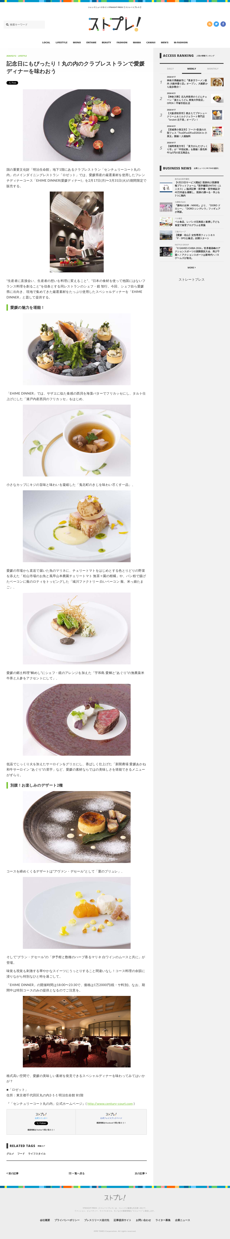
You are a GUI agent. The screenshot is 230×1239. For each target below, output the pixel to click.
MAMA (137, 42)
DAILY (170, 68)
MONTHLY (212, 68)
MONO (77, 42)
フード (21, 1153)
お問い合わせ (143, 1220)
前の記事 (12, 1173)
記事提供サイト (122, 1220)
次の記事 (141, 1173)
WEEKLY (191, 68)
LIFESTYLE (61, 42)
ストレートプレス (191, 279)
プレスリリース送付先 (96, 1220)
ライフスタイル (37, 1153)
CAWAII (150, 42)
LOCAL (46, 42)
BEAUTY (106, 42)
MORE (192, 267)
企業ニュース (182, 1220)
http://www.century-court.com (110, 1104)
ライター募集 (163, 1220)
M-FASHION (181, 42)
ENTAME (91, 42)
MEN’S (164, 42)
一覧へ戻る (77, 1173)
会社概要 (45, 1220)
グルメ (10, 1153)
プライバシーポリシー (67, 1220)
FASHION (122, 42)
